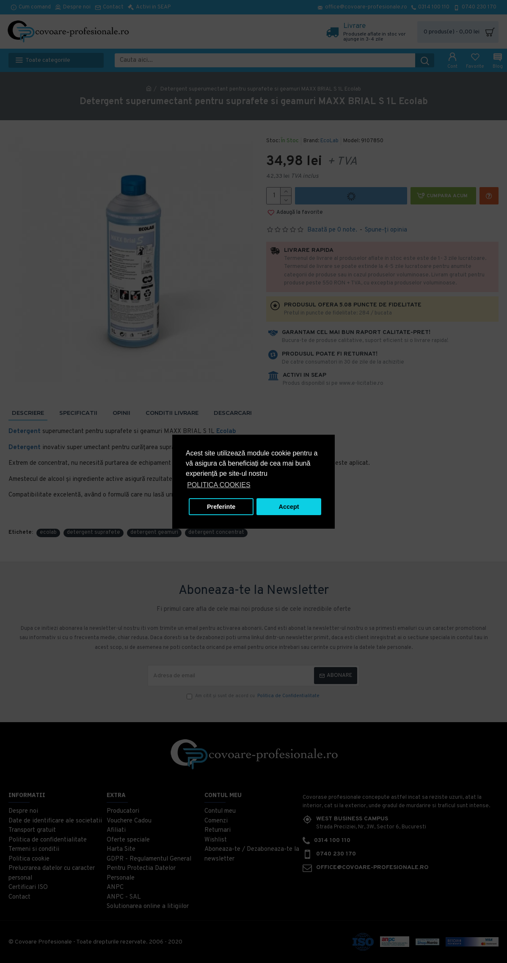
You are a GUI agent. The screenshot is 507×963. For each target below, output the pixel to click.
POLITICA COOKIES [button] (218, 484)
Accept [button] (289, 506)
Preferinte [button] (221, 506)
